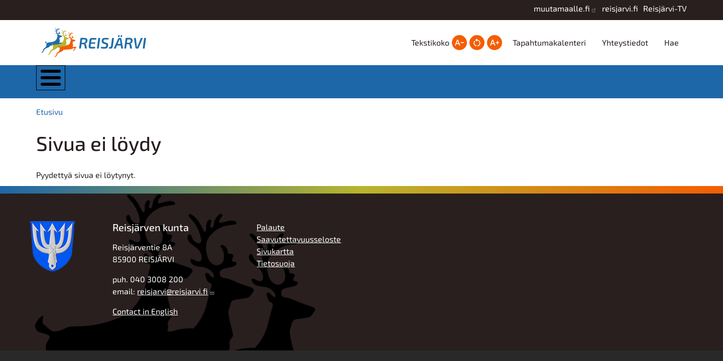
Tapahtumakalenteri (549, 42)
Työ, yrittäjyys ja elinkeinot (552, 85)
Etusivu (49, 118)
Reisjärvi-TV (665, 8)
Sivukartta (275, 258)
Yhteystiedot (625, 42)
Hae (671, 42)
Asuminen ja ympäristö (250, 85)
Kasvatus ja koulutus (350, 85)
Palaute (271, 234)
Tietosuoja (276, 270)
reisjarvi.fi (620, 8)
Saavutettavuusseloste (299, 246)
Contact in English (145, 318)
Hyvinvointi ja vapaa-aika (451, 85)
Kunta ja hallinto (148, 85)
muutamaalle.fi (562, 8)
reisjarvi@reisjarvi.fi (172, 298)
